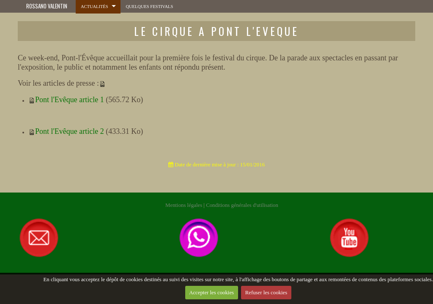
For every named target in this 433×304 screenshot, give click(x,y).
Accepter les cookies (211, 294)
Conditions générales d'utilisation (242, 205)
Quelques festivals (147, 6)
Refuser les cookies (267, 294)
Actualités (93, 6)
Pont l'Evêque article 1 (69, 99)
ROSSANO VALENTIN (46, 6)
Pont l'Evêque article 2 (69, 131)
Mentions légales (183, 205)
